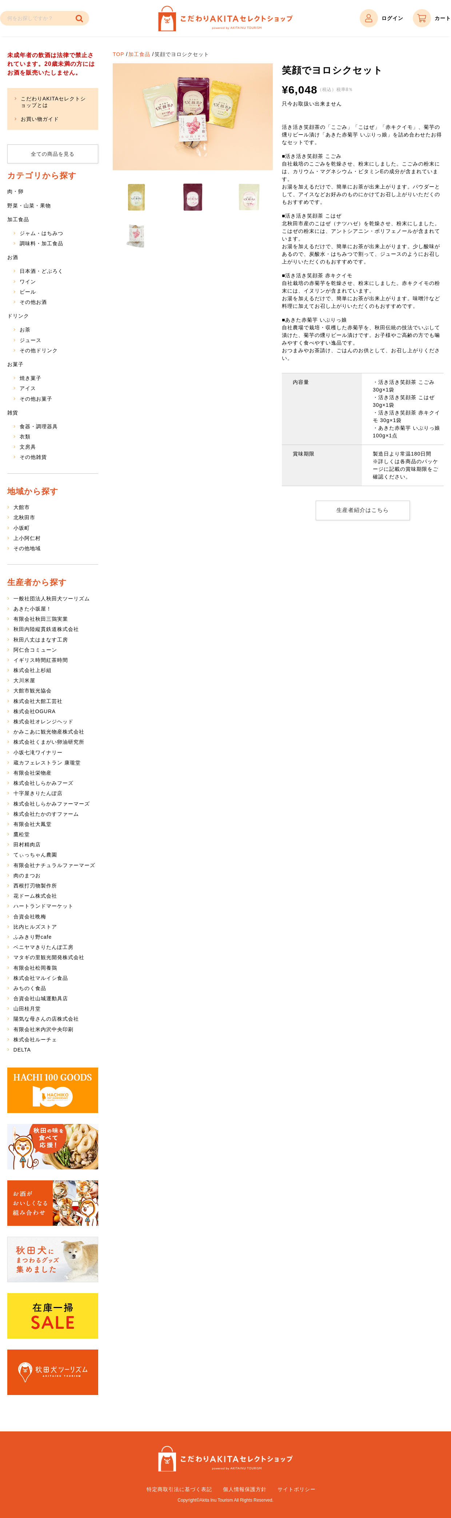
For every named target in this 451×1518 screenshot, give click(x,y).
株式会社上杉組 (32, 670)
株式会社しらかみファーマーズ (51, 804)
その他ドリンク (39, 350)
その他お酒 (33, 302)
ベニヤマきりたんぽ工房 (43, 947)
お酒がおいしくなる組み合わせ (52, 1203)
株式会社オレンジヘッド (43, 721)
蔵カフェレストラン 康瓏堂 (47, 763)
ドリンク (18, 316)
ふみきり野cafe (32, 937)
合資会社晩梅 (29, 916)
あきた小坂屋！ (32, 609)
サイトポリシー (297, 1489)
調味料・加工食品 (41, 243)
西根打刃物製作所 (35, 886)
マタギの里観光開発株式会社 (48, 957)
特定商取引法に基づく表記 (179, 1489)
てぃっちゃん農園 (35, 855)
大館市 (21, 507)
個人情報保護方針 (245, 1489)
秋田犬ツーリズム (52, 1372)
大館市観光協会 (32, 691)
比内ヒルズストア (35, 927)
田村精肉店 (27, 844)
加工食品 (139, 54)
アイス (28, 388)
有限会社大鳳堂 (32, 824)
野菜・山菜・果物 (29, 205)
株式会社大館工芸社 (38, 701)
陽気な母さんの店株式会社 (46, 1019)
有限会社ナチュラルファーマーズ (54, 865)
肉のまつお (27, 875)
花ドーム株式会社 (35, 896)
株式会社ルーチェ (35, 1039)
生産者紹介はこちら (362, 510)
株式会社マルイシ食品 (40, 978)
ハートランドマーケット (43, 906)
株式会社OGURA (34, 711)
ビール (28, 292)
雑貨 (12, 413)
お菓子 (15, 364)
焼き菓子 (30, 378)
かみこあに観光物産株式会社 (48, 732)
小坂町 (21, 528)
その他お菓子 (36, 399)
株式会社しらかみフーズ (43, 783)
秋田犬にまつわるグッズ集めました (52, 1259)
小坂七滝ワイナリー (38, 752)
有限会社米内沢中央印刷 (43, 1029)
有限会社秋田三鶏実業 (40, 619)
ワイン (28, 282)
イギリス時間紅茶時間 (40, 660)
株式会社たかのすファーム (46, 814)
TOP (118, 54)
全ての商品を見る (53, 154)
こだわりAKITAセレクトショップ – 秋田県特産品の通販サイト (225, 18)
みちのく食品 (29, 988)
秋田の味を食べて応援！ (52, 1146)
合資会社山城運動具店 (40, 998)
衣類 (25, 437)
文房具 (28, 447)
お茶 (25, 330)
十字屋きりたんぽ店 (38, 793)
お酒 (12, 257)
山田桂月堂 (27, 1009)
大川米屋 (24, 680)
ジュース (30, 340)
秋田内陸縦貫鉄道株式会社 (46, 629)
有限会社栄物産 (32, 773)
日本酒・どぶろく (41, 271)
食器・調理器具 (39, 426)
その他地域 (27, 548)
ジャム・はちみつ (41, 233)
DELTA (22, 1050)
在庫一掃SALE (52, 1316)
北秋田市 (24, 517)
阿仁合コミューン (35, 650)
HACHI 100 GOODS (52, 1090)
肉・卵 (15, 191)
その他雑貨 (33, 457)
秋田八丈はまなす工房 (40, 640)
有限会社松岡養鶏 (35, 968)
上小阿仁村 (27, 538)
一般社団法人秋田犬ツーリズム (51, 598)
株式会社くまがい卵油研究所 (48, 742)
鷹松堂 (21, 834)
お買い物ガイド (40, 119)
